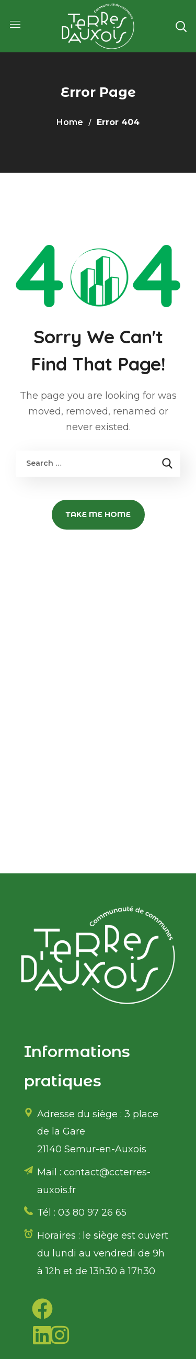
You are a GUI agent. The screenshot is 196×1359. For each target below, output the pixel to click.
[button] (181, 26)
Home (69, 122)
